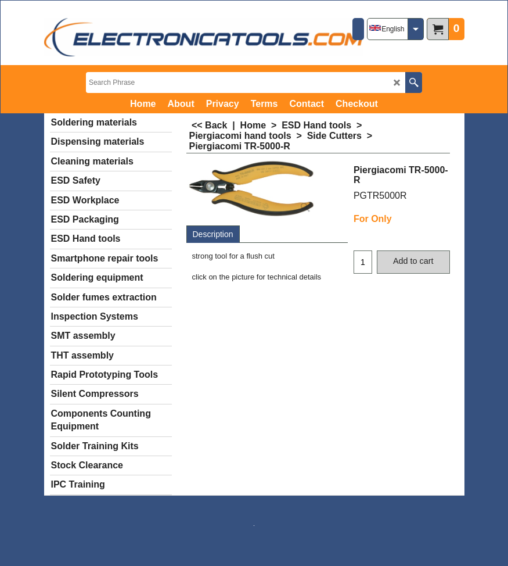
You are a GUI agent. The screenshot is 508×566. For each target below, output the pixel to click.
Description (213, 234)
